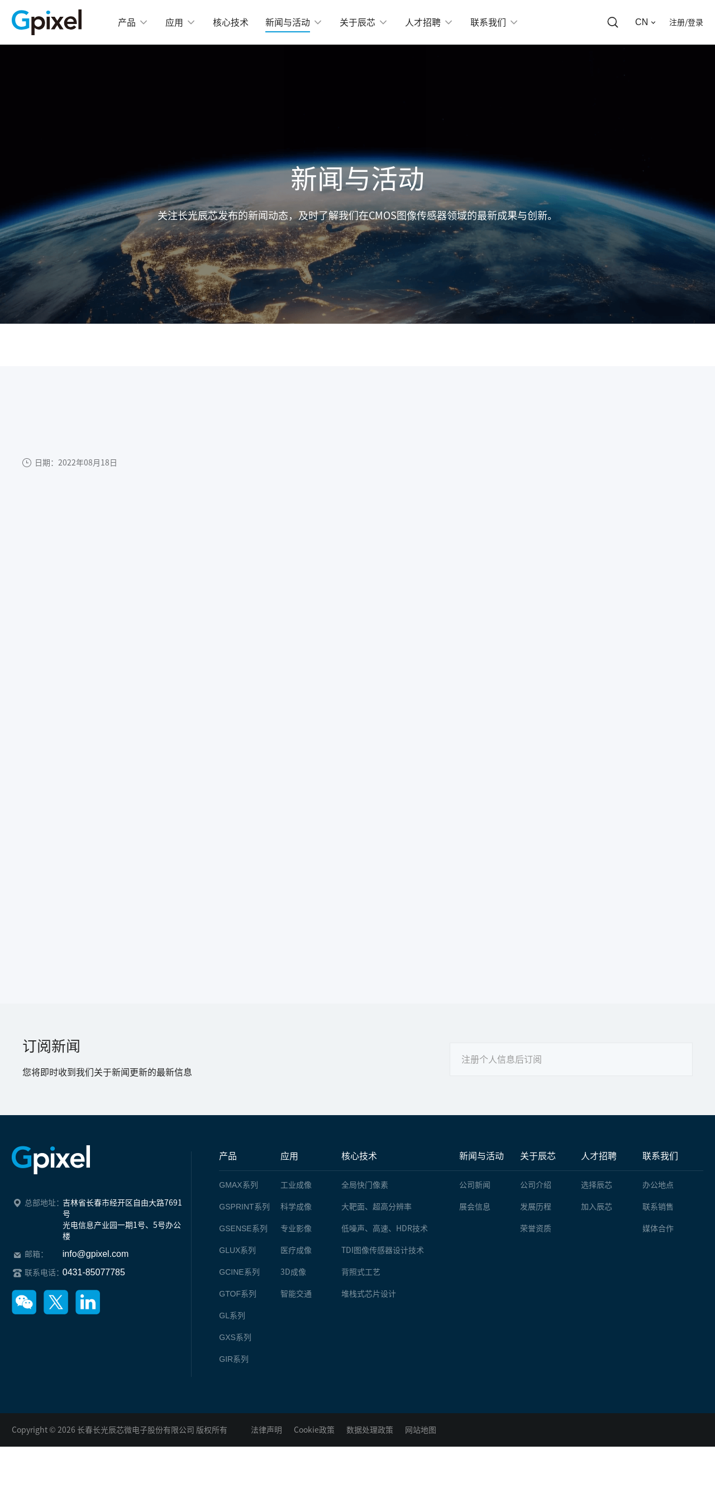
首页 (32, 344)
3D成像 (293, 1272)
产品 (228, 1155)
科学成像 (296, 1207)
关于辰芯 (538, 1155)
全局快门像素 (364, 1185)
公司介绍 (535, 1185)
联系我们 (660, 1155)
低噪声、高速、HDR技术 (384, 1228)
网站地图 (420, 1430)
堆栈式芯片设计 (368, 1294)
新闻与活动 (88, 344)
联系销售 (658, 1207)
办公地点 (658, 1185)
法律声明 (266, 1430)
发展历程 (535, 1207)
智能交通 (296, 1294)
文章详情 (215, 344)
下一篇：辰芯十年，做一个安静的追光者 (112, 943)
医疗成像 (296, 1250)
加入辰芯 (596, 1207)
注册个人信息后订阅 (501, 1059)
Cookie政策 (314, 1430)
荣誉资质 (535, 1228)
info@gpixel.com (96, 1254)
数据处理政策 (369, 1430)
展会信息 (474, 1207)
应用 (289, 1155)
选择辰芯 (596, 1185)
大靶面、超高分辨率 (376, 1207)
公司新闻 (154, 344)
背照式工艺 (360, 1272)
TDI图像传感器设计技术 (382, 1250)
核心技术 (359, 1155)
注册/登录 (686, 22)
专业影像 (296, 1228)
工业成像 (296, 1185)
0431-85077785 (94, 1272)
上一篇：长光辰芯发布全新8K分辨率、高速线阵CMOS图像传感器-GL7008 (179, 920)
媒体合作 (658, 1228)
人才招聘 (599, 1155)
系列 (238, 1185)
